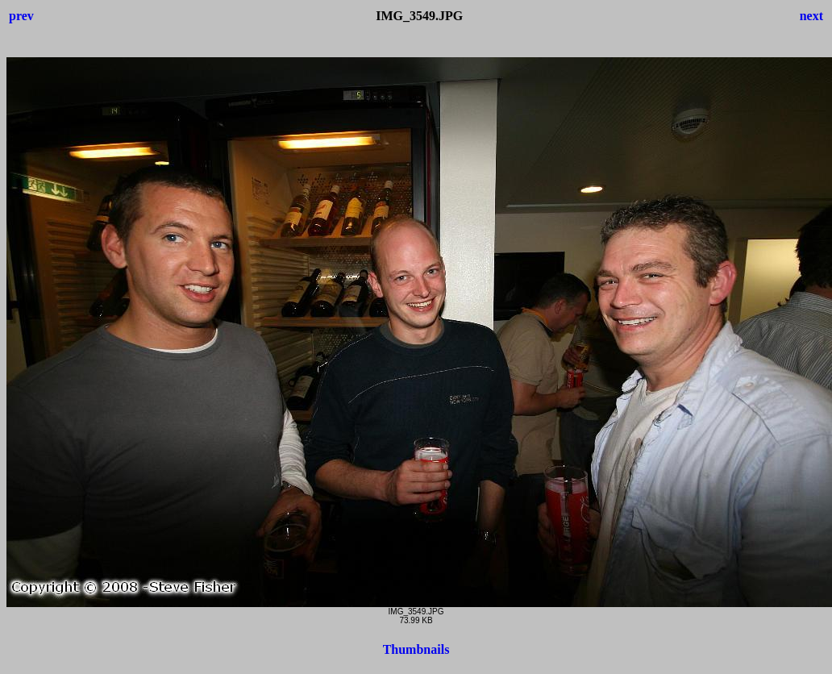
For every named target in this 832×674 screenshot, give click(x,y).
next (811, 16)
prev (21, 16)
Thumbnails (416, 649)
